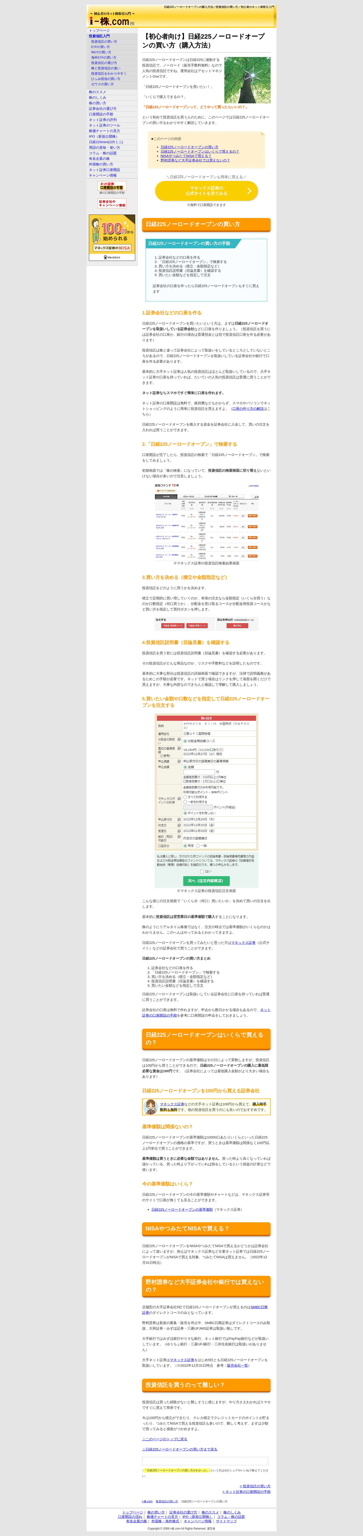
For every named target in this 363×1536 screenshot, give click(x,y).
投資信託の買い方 (167, 1501)
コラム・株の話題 (103, 153)
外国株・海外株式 (165, 1521)
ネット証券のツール (104, 125)
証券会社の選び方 (103, 109)
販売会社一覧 (237, 1365)
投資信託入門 (99, 36)
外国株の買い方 (101, 164)
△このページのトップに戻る (164, 1439)
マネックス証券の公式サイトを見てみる (206, 191)
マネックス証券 (243, 943)
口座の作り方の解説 (248, 409)
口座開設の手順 (101, 114)
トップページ (99, 30)
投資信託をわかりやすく (109, 73)
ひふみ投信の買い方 (105, 79)
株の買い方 (97, 103)
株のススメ (97, 92)
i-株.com (147, 1501)
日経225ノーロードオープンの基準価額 (182, 1209)
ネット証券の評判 (103, 120)
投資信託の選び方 (104, 63)
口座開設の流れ (130, 1517)
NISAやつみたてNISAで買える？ (186, 156)
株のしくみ (97, 97)
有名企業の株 (99, 159)
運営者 (211, 1528)
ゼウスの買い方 (102, 84)
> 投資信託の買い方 (255, 1486)
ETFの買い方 (100, 47)
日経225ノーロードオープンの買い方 (190, 147)
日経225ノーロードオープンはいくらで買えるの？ (200, 151)
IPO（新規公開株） (104, 136)
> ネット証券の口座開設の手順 (246, 1492)
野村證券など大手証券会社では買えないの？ (195, 160)
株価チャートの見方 (104, 131)
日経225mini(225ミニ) (106, 142)
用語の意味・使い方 (104, 147)
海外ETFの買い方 (104, 57)
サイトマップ (226, 1521)
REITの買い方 (101, 52)
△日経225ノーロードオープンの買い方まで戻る (179, 1449)
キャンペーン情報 (103, 175)
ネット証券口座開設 (104, 170)
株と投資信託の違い (105, 68)
